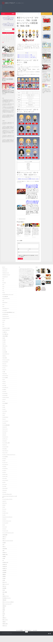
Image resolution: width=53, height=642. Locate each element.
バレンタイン (5, 484)
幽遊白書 (4, 580)
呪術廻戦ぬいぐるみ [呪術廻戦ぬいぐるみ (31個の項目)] (29, 284)
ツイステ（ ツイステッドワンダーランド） (9, 461)
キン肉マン (4, 395)
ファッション (5, 490)
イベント (4, 374)
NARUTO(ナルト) (5, 308)
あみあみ (19, 185)
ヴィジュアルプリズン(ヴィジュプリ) (8, 539)
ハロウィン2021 (5, 480)
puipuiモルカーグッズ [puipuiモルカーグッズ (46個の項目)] (29, 275)
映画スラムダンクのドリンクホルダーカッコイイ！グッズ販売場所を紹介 (46, 77)
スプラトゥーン (5, 445)
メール (29, 255)
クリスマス (4, 397)
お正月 (4, 344)
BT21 (3, 285)
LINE (3, 306)
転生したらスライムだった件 (7, 610)
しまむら (4, 348)
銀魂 (3, 618)
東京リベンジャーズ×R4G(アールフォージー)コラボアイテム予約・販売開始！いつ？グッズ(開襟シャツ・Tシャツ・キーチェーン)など (27, 237)
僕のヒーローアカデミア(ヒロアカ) (8, 547)
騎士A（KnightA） (5, 626)
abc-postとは (35, 636)
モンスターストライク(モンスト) (7, 523)
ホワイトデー (5, 509)
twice (3, 330)
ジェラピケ (4, 429)
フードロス (4, 492)
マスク (4, 513)
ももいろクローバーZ (6, 360)
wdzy (3, 332)
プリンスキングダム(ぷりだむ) (7, 500)
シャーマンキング (5, 427)
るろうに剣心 (5, 364)
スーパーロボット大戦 (6, 449)
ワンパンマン (5, 533)
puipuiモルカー (5, 316)
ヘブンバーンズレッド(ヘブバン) (7, 505)
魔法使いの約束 (5, 630)
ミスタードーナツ (5, 519)
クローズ (4, 405)
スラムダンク (5, 447)
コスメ (4, 411)
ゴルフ (4, 421)
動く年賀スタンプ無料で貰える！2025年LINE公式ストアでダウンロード (8, 73)
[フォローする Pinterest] (13, 20)
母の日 (4, 596)
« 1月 (3, 48)
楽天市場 (29, 185)
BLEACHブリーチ (5, 283)
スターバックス (5, 435)
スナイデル (4, 439)
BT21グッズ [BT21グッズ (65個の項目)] (24, 275)
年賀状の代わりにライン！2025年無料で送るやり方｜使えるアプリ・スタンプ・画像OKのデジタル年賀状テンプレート (8, 98)
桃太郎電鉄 (4, 594)
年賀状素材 (4, 578)
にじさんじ (4, 356)
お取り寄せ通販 (5, 342)
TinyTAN (4, 326)
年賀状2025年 (5, 572)
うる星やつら (5, 338)
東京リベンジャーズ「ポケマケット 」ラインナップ (26, 62)
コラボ (4, 413)
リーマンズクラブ (5, 529)
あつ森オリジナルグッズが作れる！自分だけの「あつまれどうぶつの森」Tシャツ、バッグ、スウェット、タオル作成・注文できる (46, 56)
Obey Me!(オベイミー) (6, 314)
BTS (3, 287)
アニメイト (33, 185)
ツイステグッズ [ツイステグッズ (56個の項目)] (27, 278)
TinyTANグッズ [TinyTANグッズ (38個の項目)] (21, 276)
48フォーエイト (5, 275)
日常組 (4, 586)
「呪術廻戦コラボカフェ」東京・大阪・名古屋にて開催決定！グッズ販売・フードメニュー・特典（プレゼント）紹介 (46, 67)
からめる (4, 346)
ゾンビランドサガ (5, 453)
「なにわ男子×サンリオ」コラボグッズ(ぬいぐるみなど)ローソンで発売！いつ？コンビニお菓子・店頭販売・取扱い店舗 (46, 97)
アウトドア (4, 370)
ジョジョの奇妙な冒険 (6, 431)
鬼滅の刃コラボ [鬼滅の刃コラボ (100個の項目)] (26, 292)
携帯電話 (4, 582)
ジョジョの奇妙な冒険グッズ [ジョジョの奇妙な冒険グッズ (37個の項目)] (28, 277)
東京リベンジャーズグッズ (22, 225)
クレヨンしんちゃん (6, 403)
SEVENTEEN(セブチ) (5, 320)
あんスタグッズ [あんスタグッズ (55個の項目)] (25, 276)
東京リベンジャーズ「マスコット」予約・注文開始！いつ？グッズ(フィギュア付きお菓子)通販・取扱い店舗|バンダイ (20, 237)
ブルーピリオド (5, 494)
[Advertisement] (26, 12)
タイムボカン (5, 455)
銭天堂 (4, 620)
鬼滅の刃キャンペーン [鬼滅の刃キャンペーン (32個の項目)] (26, 291)
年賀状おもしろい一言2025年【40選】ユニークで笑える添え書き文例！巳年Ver (7, 85)
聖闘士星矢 (4, 606)
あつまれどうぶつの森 (6, 334)
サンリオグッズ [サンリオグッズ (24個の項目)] (22, 277)
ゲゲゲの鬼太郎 (5, 409)
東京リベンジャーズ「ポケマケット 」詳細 (24, 61)
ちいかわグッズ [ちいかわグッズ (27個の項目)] (30, 276)
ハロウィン (4, 478)
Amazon (37, 185)
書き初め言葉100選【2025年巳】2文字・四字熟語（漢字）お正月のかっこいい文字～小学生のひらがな (8, 61)
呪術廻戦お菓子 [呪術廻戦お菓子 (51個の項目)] (24, 284)
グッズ (4, 407)
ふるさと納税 (5, 358)
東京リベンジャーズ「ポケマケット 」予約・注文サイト (26, 63)
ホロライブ (4, 507)
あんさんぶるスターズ (6, 336)
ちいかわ (4, 354)
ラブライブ (4, 525)
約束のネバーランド (6, 602)
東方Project (4, 592)
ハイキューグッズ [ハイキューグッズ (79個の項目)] (29, 279)
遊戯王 (4, 614)
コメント (19, 249)
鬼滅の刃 (4, 628)
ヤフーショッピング (25, 185)
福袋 (3, 600)
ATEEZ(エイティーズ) (6, 279)
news (3, 310)
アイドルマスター (5, 368)
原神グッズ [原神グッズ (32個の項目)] (30, 283)
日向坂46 (4, 584)
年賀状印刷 (4, 576)
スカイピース (5, 433)
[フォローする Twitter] (12, 20)
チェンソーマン (5, 459)
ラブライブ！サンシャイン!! (7, 527)
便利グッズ (4, 543)
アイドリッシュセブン (6, 366)
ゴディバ (4, 419)
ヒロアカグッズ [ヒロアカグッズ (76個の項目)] (30, 280)
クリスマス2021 (5, 399)
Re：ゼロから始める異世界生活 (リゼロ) (8, 318)
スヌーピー (4, 441)
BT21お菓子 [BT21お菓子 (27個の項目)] (20, 275)
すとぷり (4, 350)
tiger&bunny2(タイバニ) (6, 324)
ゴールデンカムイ (5, 423)
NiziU (3, 312)
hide (27, 59)
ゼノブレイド (5, 451)
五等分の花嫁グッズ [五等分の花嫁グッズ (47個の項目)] (25, 283)
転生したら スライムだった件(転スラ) (8, 608)
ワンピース (4, 535)
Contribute (4, 289)
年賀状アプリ (5, 574)
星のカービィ (5, 588)
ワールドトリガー (5, 537)
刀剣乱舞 (4, 549)
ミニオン (4, 521)
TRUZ (3, 328)
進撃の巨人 (4, 612)
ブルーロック (5, 496)
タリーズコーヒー (5, 457)
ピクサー (4, 488)
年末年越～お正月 (4, 59)
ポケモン (4, 511)
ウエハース (4, 376)
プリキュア (4, 498)
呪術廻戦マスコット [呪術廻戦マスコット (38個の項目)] (28, 287)
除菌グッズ (4, 624)
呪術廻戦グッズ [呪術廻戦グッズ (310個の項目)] (28, 285)
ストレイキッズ (5, 437)
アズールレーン (5, 372)
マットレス (4, 515)
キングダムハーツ (5, 393)
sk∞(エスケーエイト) (6, 322)
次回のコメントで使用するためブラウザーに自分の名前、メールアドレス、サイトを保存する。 (28, 262)
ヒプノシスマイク (5, 486)
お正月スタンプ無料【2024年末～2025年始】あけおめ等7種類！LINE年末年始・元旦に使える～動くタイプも (8, 122)
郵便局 (4, 616)
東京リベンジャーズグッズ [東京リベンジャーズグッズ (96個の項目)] (28, 288)
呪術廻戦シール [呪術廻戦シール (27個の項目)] (27, 286)
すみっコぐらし (5, 352)
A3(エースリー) (5, 277)
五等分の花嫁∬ (5, 541)
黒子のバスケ (5, 632)
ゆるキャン (4, 362)
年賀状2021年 (5, 570)
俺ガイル (4, 545)
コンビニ (4, 415)
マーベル (4, 517)
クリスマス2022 (5, 401)
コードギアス (5, 417)
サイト (19, 258)
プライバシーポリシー (27, 636)
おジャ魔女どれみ (5, 340)
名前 (18, 255)
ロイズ (4, 531)
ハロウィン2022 (5, 482)
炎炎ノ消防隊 (5, 598)
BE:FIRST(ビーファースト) (6, 281)
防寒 (3, 622)
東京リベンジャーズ (20, 20)
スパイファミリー (5, 443)
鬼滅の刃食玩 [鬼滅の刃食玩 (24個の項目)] (22, 293)
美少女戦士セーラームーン (7, 604)
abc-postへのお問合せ (19, 636)
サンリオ (4, 425)
